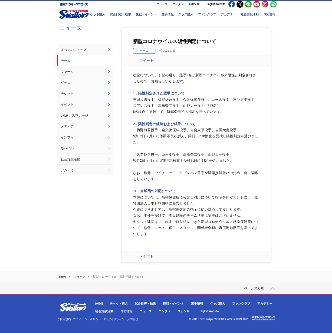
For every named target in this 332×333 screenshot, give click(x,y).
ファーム (67, 72)
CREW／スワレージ (74, 115)
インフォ (67, 137)
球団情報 (269, 14)
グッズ (65, 82)
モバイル (67, 148)
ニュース (162, 4)
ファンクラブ (207, 14)
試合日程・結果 (120, 14)
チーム (144, 50)
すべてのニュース (74, 50)
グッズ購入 (185, 14)
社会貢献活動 (249, 14)
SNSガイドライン (114, 319)
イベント (67, 104)
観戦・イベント (146, 14)
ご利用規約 (64, 319)
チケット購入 (96, 14)
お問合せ (132, 319)
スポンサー (195, 4)
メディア (67, 126)
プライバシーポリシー (87, 319)
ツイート (146, 60)
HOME (63, 277)
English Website (216, 4)
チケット (67, 93)
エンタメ (178, 4)
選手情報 (167, 14)
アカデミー (228, 14)
